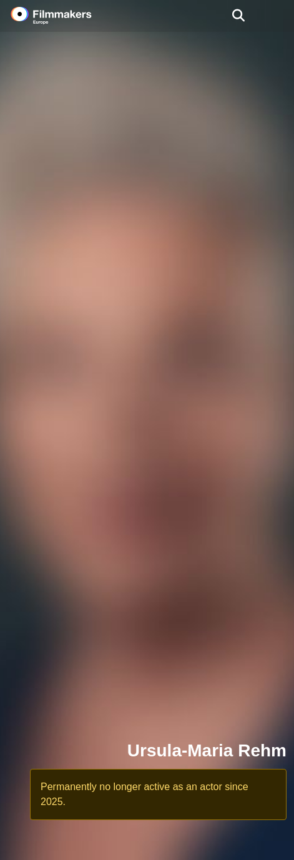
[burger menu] (275, 16)
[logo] (66, 15)
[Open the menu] (238, 16)
